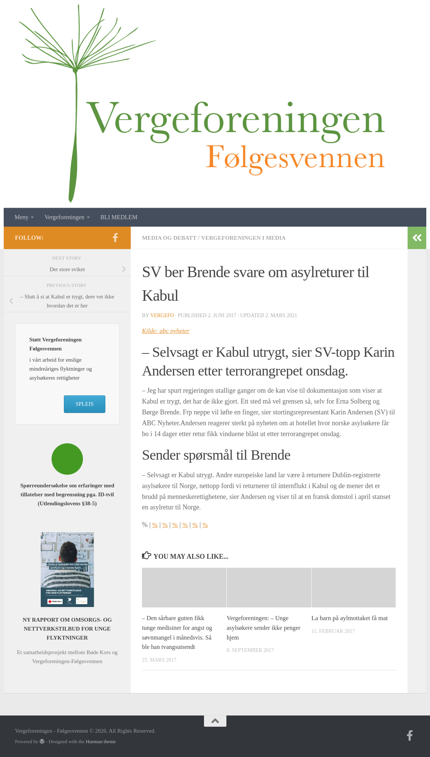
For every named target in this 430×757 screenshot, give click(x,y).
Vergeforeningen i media (247, 238)
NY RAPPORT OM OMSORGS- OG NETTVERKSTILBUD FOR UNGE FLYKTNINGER (67, 629)
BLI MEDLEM (118, 217)
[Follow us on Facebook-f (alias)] (115, 237)
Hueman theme (100, 741)
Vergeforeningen (64, 217)
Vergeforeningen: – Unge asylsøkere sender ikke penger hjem (265, 628)
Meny (21, 217)
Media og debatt (170, 238)
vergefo (162, 315)
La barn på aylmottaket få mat (350, 618)
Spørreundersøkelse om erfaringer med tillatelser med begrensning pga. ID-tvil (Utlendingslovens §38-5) (67, 494)
